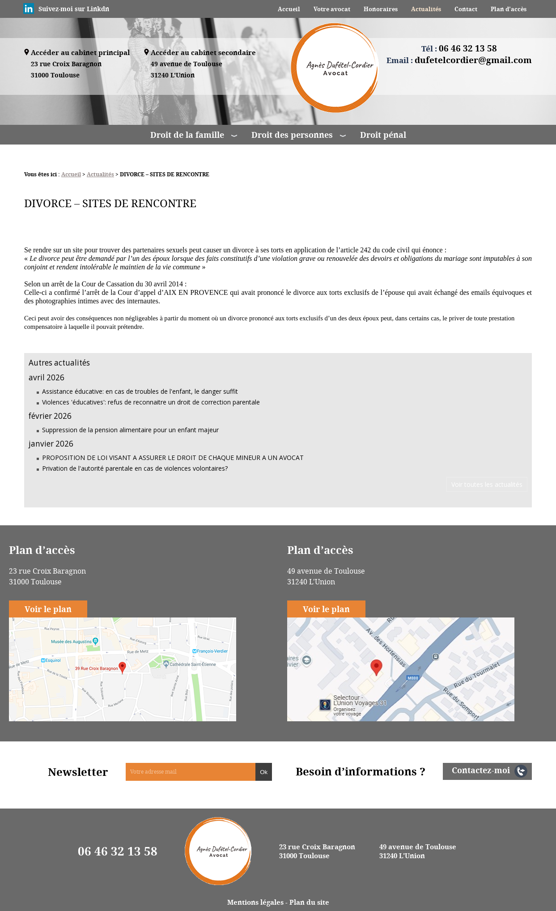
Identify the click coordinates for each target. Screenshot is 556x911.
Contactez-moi (481, 770)
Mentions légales (255, 902)
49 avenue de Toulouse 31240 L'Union (417, 851)
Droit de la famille (187, 134)
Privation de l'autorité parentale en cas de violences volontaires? (135, 468)
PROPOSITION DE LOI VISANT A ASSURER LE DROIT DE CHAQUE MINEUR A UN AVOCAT (173, 457)
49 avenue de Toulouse (186, 70)
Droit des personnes (292, 134)
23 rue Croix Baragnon (66, 70)
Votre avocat (332, 9)
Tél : (459, 48)
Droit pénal (383, 134)
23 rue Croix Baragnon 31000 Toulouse (317, 851)
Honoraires (381, 9)
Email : (459, 60)
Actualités (426, 9)
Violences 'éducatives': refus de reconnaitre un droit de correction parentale (151, 402)
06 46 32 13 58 (117, 851)
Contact (465, 9)
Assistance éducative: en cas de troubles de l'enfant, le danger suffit (140, 391)
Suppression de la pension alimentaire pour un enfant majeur (130, 430)
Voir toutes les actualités (486, 484)
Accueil (289, 9)
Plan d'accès (508, 9)
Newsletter (78, 772)
